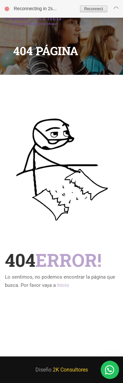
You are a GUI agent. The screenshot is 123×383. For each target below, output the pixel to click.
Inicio (63, 285)
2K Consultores (70, 370)
